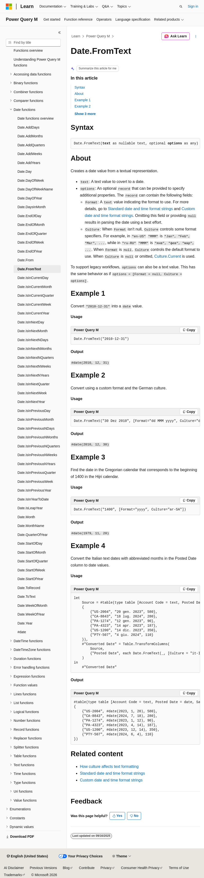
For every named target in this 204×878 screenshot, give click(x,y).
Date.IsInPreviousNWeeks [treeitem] (37, 455)
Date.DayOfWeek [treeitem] (30, 180)
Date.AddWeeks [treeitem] (29, 154)
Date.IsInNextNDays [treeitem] (32, 340)
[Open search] (181, 6)
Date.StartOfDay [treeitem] (29, 543)
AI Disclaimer (14, 868)
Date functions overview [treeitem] (35, 118)
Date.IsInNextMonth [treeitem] (32, 331)
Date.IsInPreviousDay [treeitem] (33, 411)
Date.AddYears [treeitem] (28, 163)
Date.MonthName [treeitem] (30, 526)
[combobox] (33, 43)
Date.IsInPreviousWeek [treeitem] (35, 482)
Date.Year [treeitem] (25, 623)
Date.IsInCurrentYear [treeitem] (33, 313)
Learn (76, 36)
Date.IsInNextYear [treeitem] (31, 402)
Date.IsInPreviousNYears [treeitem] (36, 464)
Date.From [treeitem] (25, 260)
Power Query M (98, 36)
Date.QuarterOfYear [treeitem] (32, 535)
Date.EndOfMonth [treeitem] (31, 225)
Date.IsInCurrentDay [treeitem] (33, 278)
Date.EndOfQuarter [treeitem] (32, 234)
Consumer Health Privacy (140, 868)
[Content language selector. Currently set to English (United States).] (27, 856)
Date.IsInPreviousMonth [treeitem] (35, 419)
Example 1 (83, 100)
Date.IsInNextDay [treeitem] (30, 322)
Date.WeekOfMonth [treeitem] (32, 605)
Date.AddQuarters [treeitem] (31, 145)
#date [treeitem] (21, 632)
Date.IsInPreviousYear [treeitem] (34, 490)
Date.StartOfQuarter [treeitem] (32, 561)
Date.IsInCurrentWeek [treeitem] (34, 304)
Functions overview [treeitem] (28, 50)
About (79, 94)
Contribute (87, 868)
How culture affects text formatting (109, 766)
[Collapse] (59, 32)
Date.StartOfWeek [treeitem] (31, 570)
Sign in (193, 6)
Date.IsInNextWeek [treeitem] (32, 393)
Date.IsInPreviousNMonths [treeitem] (37, 437)
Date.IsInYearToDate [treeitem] (33, 499)
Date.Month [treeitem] (26, 517)
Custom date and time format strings (111, 780)
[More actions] (196, 36)
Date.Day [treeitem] (24, 171)
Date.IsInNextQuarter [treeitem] (33, 384)
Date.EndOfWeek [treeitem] (30, 242)
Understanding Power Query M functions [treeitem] (37, 62)
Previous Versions (43, 868)
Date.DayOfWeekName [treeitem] (35, 189)
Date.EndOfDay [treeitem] (29, 216)
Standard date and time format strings (140, 209)
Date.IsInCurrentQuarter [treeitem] (35, 295)
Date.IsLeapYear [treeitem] (30, 508)
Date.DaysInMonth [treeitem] (31, 207)
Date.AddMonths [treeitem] (30, 136)
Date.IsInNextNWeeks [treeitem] (34, 366)
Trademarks (13, 875)
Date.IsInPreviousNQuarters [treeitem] (38, 446)
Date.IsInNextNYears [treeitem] (33, 375)
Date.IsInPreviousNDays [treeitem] (36, 428)
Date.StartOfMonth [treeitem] (31, 552)
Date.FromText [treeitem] (29, 269)
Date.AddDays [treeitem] (28, 127)
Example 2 (83, 106)
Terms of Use (179, 868)
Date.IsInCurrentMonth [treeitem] (34, 287)
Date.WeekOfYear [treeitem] (31, 614)
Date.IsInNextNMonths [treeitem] (34, 349)
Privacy (106, 868)
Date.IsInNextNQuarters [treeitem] (35, 358)
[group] (135, 421)
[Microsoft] (9, 6)
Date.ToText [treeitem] (26, 597)
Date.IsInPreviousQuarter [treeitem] (36, 473)
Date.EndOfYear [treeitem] (29, 251)
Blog (66, 868)
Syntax (80, 87)
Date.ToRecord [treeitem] (28, 588)
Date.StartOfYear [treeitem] (30, 579)
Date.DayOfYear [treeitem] (29, 198)
